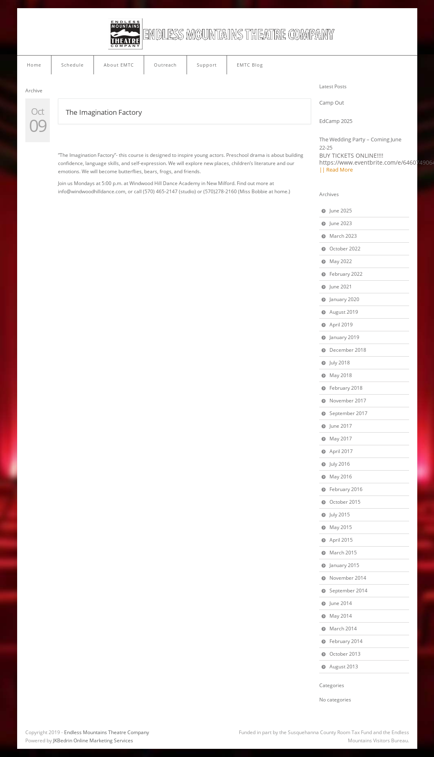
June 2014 (340, 603)
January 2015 (344, 565)
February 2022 (346, 273)
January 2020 (344, 299)
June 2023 (340, 223)
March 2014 (343, 628)
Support (207, 65)
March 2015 (343, 552)
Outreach (165, 65)
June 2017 (340, 425)
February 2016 (346, 489)
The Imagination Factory (104, 112)
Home (34, 65)
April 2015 (341, 539)
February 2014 (346, 641)
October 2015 (345, 501)
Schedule (72, 65)
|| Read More (336, 169)
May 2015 (340, 527)
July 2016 (339, 463)
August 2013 (343, 666)
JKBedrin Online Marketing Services (93, 740)
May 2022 (340, 261)
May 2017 (340, 438)
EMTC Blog (250, 65)
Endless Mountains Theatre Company (106, 732)
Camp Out (331, 102)
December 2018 (347, 349)
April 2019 (341, 324)
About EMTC (119, 65)
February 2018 (346, 387)
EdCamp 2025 (335, 121)
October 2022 (345, 248)
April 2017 (341, 451)
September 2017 (348, 413)
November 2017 (347, 400)
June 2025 (340, 210)
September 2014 (348, 590)
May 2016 (340, 476)
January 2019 (344, 337)
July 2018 (339, 362)
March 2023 (343, 235)
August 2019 (343, 311)
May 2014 (340, 615)
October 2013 (345, 653)
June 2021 (340, 286)
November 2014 (347, 577)
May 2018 (340, 375)
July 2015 (339, 514)
